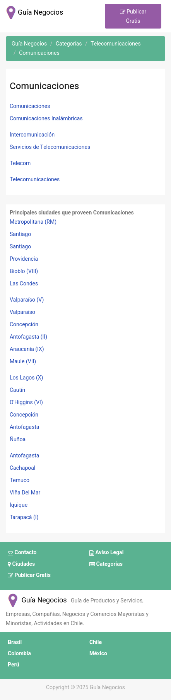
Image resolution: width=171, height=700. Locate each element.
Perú (13, 665)
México (98, 653)
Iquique (18, 505)
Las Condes (24, 284)
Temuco (19, 480)
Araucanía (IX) (27, 349)
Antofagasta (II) (28, 337)
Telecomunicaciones (35, 179)
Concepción (24, 324)
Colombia (19, 653)
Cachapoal (22, 468)
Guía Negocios (36, 600)
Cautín (17, 390)
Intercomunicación (32, 135)
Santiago (20, 234)
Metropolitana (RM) (33, 222)
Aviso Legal (106, 553)
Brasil (15, 642)
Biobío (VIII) (24, 271)
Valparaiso (22, 312)
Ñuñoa (18, 439)
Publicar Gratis (133, 16)
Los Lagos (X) (26, 378)
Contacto (22, 553)
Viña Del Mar (25, 493)
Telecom (20, 163)
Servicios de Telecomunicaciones (50, 147)
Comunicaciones (30, 106)
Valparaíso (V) (27, 300)
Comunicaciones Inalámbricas (46, 119)
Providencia (24, 259)
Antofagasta (24, 427)
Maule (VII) (23, 362)
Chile (95, 642)
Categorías (106, 564)
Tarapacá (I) (24, 517)
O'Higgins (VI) (26, 402)
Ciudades (21, 564)
